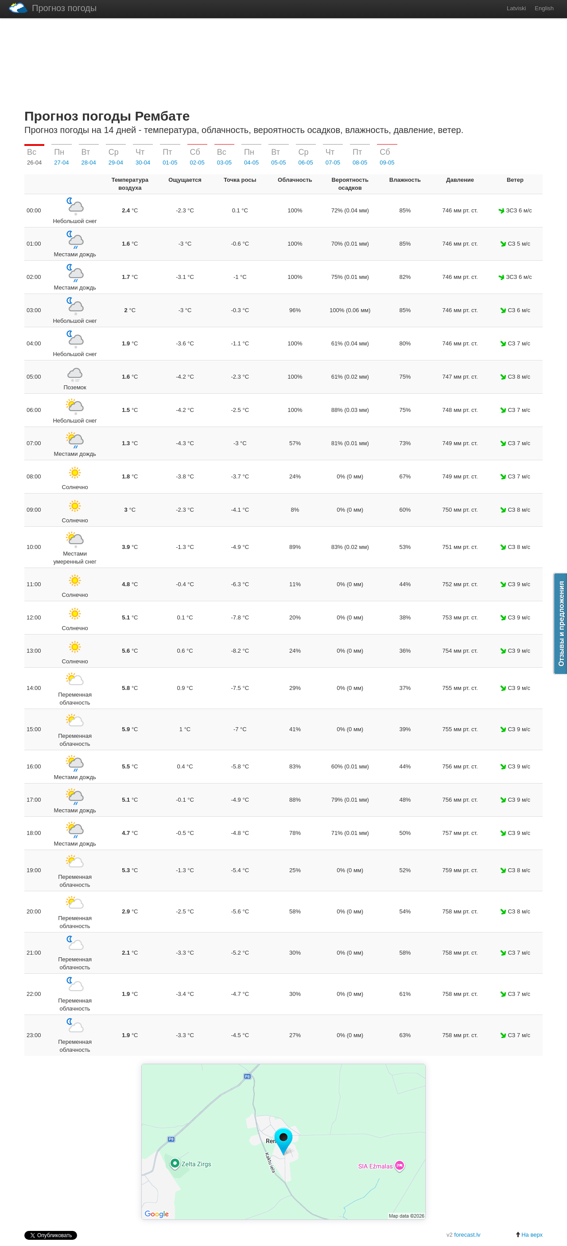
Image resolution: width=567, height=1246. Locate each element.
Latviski (516, 8)
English (544, 8)
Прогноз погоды (53, 8)
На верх (529, 1234)
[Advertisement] (283, 61)
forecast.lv (467, 1234)
